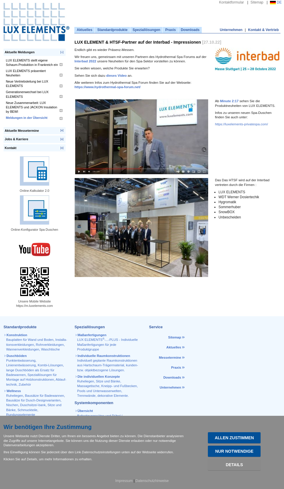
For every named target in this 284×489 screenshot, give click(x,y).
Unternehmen (231, 30)
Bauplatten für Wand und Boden (30, 339)
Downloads (190, 30)
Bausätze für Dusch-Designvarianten (33, 400)
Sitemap (257, 2)
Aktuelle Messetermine (22, 130)
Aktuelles (84, 30)
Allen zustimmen (234, 437)
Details (234, 464)
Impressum (124, 481)
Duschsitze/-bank (33, 405)
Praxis (170, 30)
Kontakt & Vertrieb (263, 30)
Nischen (12, 405)
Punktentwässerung (20, 360)
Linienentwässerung (21, 365)
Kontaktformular (231, 2)
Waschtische (50, 349)
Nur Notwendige (234, 451)
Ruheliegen (14, 395)
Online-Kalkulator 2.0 (34, 190)
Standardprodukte (112, 30)
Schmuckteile (27, 410)
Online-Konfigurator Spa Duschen (34, 229)
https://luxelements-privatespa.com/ (241, 124)
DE (276, 2)
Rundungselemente (20, 414)
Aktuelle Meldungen (20, 52)
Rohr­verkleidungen (50, 344)
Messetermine (170, 357)
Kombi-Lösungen (50, 365)
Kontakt (10, 148)
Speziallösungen (146, 30)
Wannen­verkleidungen (22, 349)
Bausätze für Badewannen (44, 395)
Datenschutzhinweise (152, 481)
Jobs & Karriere (16, 139)
